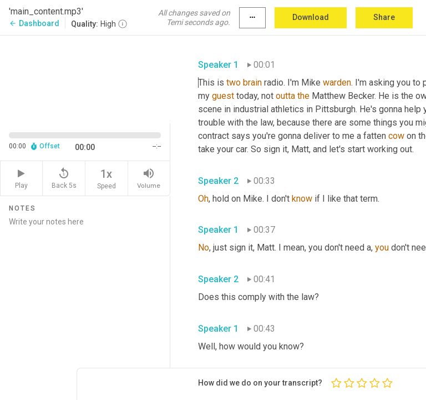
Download (310, 17)
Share (384, 17)
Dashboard (34, 23)
